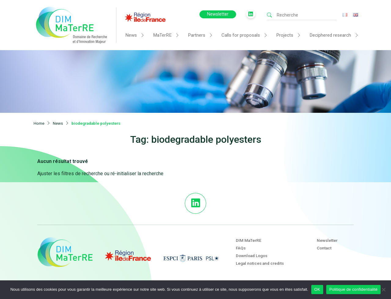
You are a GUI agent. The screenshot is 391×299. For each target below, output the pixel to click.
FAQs (241, 247)
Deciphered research (330, 35)
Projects (284, 35)
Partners (196, 35)
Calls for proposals (240, 35)
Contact (324, 247)
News (131, 35)
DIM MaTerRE (248, 240)
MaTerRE (162, 35)
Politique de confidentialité (353, 289)
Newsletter (217, 14)
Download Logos (251, 255)
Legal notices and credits (260, 263)
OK (317, 289)
